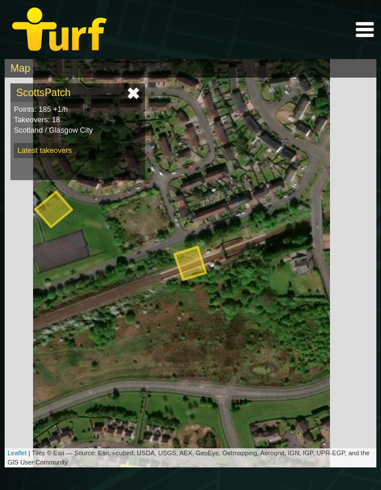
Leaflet (17, 452)
